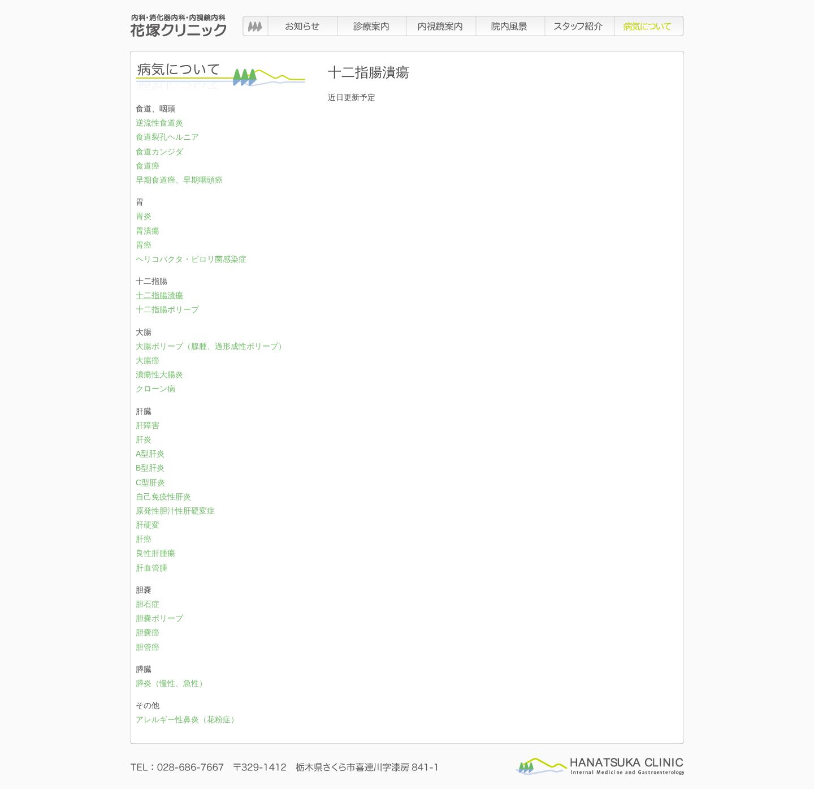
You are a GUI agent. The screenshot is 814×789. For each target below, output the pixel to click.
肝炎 (143, 439)
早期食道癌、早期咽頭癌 (179, 179)
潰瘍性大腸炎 (159, 374)
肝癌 (143, 539)
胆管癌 (147, 647)
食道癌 (147, 165)
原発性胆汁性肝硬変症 (175, 510)
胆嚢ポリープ (159, 618)
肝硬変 (147, 524)
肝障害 (147, 425)
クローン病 (155, 388)
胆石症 (147, 604)
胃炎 (143, 216)
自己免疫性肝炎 (163, 496)
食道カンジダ (159, 151)
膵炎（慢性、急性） (171, 683)
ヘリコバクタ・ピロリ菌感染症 (191, 259)
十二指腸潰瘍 (159, 295)
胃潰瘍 (147, 230)
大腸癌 (147, 360)
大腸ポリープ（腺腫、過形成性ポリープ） (211, 346)
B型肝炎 (150, 467)
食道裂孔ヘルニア (167, 136)
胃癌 (143, 244)
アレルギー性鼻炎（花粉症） (187, 719)
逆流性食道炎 (159, 122)
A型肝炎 (150, 453)
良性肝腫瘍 (155, 553)
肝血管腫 (151, 567)
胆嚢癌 (147, 632)
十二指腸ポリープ (167, 309)
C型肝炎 (150, 482)
